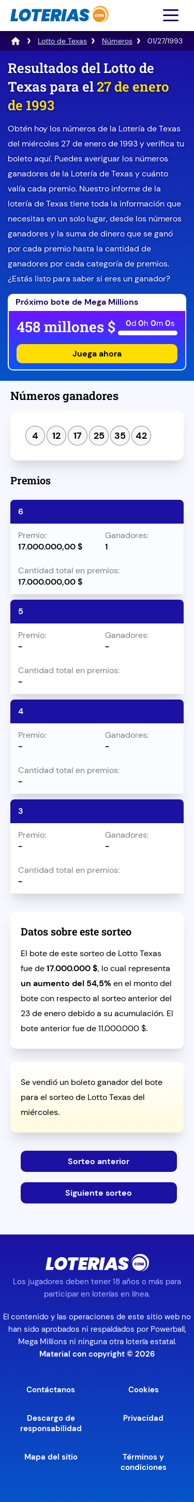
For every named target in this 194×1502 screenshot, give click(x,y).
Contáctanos (50, 1390)
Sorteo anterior (98, 1161)
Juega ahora (97, 353)
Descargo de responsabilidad (51, 1423)
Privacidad (143, 1418)
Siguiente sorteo (98, 1192)
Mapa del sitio (51, 1457)
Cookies (143, 1390)
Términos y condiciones (144, 1462)
